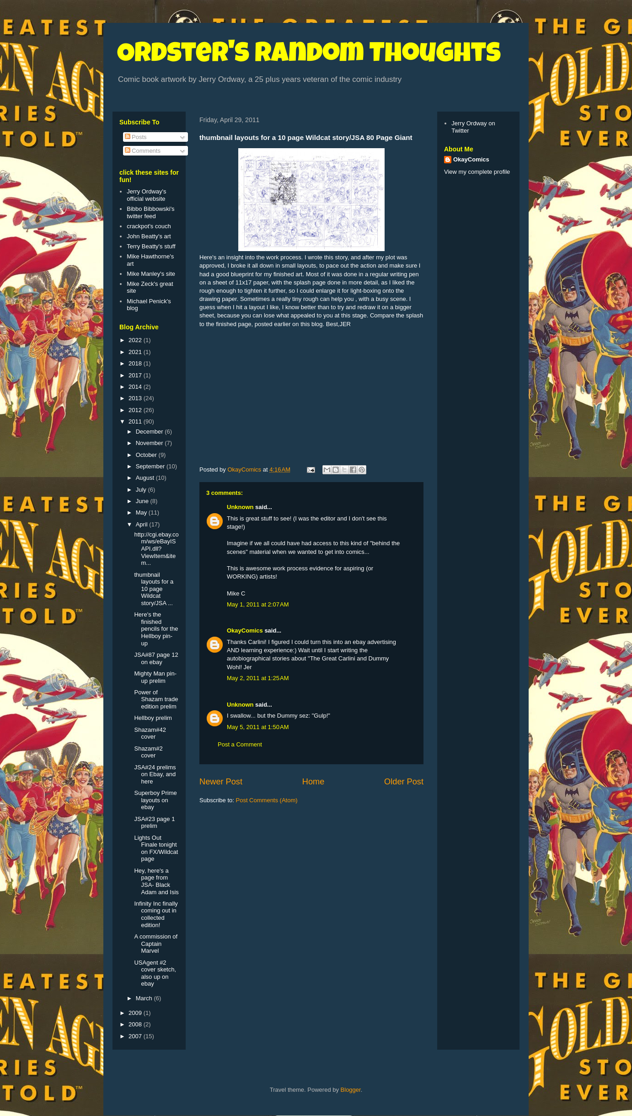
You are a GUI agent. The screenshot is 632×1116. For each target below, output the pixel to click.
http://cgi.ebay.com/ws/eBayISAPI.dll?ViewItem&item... (156, 548)
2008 (136, 1024)
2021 (136, 352)
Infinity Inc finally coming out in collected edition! (155, 914)
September (151, 466)
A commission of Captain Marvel (155, 943)
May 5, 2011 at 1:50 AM (258, 727)
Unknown (240, 507)
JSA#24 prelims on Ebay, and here (155, 774)
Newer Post (220, 781)
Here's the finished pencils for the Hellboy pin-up (156, 628)
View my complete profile (477, 171)
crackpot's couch (149, 226)
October (147, 454)
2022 (136, 340)
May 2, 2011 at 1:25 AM (258, 678)
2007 (136, 1036)
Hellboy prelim (152, 717)
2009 (136, 1012)
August (146, 477)
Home (313, 781)
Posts (136, 137)
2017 (136, 375)
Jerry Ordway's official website (146, 195)
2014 (136, 386)
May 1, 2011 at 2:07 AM (258, 604)
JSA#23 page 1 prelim (154, 823)
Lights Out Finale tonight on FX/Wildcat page (156, 848)
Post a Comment (240, 744)
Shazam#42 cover (150, 733)
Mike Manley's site (151, 273)
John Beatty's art (149, 236)
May (142, 512)
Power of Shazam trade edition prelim (156, 699)
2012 (136, 410)
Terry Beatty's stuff (151, 246)
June (143, 501)
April (143, 524)
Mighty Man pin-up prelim (155, 677)
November (150, 443)
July (142, 489)
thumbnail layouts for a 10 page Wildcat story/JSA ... (153, 588)
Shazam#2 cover (148, 752)
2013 (136, 398)
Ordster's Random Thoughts (309, 56)
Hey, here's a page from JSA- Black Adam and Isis (156, 881)
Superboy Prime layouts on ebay (155, 799)
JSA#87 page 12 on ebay (156, 658)
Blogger (351, 1089)
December (150, 431)
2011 (136, 421)
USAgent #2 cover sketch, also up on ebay (155, 973)
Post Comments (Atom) (267, 800)
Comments (143, 150)
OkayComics (245, 630)
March (145, 998)
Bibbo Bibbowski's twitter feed (150, 212)
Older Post (403, 781)
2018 (136, 363)
